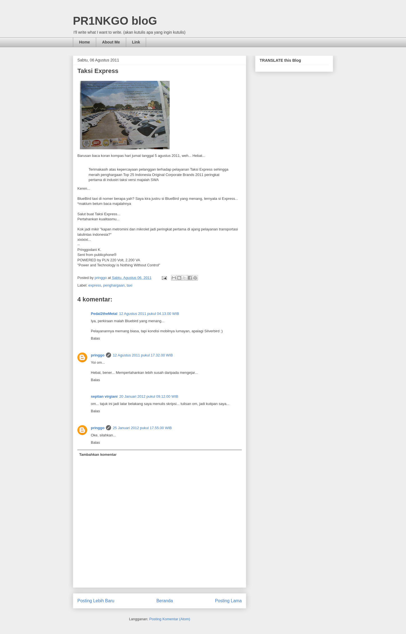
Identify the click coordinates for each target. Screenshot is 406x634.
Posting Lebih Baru (95, 600)
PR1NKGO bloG (115, 21)
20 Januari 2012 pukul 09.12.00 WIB (148, 396)
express (94, 285)
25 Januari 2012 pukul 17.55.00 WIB (142, 428)
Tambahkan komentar (98, 454)
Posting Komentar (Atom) (169, 619)
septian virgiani (104, 396)
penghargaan (114, 285)
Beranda (164, 600)
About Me (111, 42)
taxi (129, 285)
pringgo (97, 355)
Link (136, 42)
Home (84, 42)
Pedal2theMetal (104, 314)
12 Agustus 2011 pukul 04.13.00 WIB (149, 314)
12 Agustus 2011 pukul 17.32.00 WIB (143, 355)
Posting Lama (228, 600)
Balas (95, 338)
